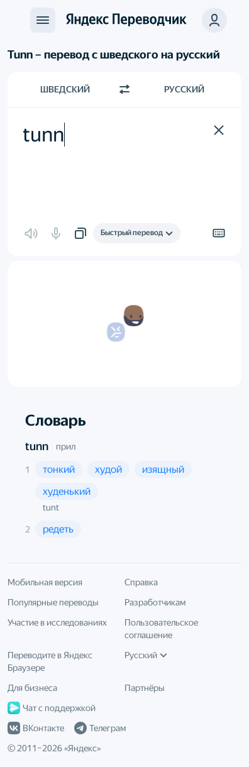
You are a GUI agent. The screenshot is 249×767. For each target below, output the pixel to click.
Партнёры (144, 688)
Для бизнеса (32, 688)
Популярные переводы (53, 602)
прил (65, 446)
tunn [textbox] (43, 134)
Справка (141, 582)
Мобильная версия (45, 582)
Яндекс (82, 748)
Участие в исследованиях (57, 622)
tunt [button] (51, 507)
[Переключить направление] (124, 89)
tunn (36, 446)
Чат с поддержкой (52, 708)
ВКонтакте (36, 728)
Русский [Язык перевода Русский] (184, 89)
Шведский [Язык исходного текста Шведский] (65, 89)
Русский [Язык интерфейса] (145, 655)
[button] (214, 20)
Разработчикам (154, 602)
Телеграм (100, 728)
